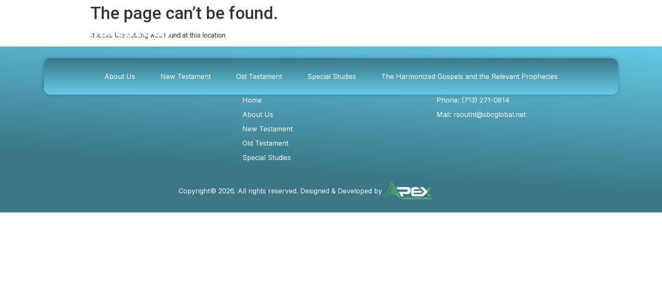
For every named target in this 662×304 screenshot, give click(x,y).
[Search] (496, 31)
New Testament (185, 76)
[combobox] (404, 31)
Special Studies (331, 76)
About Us (119, 76)
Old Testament (259, 76)
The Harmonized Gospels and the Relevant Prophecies (469, 76)
